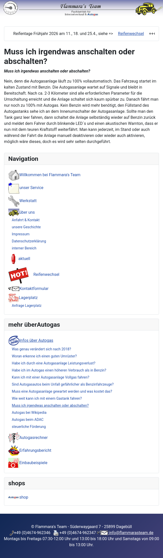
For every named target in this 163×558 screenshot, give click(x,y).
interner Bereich (24, 248)
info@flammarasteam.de (130, 532)
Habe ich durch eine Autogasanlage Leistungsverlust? (53, 363)
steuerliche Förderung (29, 427)
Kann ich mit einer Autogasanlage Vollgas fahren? (50, 377)
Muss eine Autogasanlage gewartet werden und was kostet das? (62, 391)
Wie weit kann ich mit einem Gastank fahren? (47, 398)
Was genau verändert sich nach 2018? (41, 349)
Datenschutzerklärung (29, 241)
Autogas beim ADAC (27, 420)
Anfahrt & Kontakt (26, 220)
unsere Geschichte (26, 227)
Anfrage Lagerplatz (26, 306)
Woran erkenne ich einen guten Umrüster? (44, 356)
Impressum (20, 234)
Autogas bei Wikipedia (29, 413)
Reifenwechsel (131, 33)
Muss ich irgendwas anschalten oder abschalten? (50, 405)
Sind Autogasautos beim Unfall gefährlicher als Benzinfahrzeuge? (63, 384)
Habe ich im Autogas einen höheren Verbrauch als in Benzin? (59, 370)
